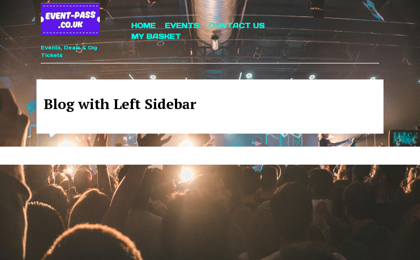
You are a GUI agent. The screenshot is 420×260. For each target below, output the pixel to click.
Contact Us (236, 25)
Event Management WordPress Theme (186, 155)
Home (143, 25)
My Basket (156, 36)
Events (182, 25)
